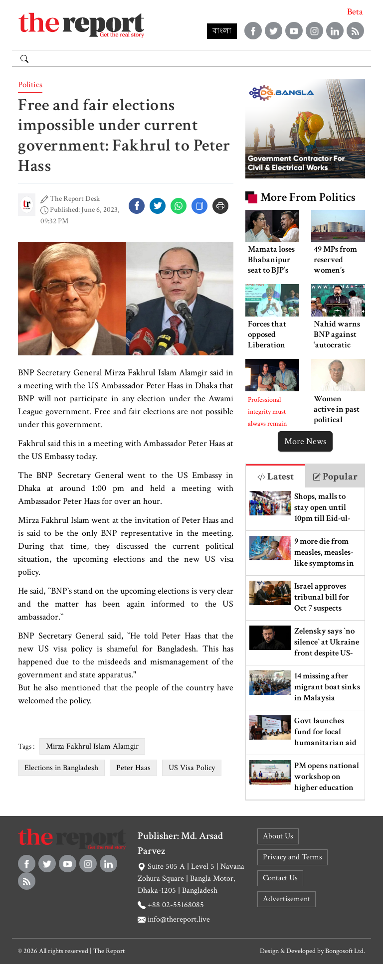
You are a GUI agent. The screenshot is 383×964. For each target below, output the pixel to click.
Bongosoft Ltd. (345, 951)
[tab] (275, 475)
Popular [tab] (335, 476)
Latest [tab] (275, 476)
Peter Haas (133, 768)
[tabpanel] (305, 643)
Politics (30, 84)
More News (305, 441)
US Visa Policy (192, 768)
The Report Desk (75, 198)
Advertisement (286, 899)
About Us (278, 836)
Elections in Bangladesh (61, 768)
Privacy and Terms (292, 857)
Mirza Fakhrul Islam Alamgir (92, 746)
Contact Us (280, 878)
